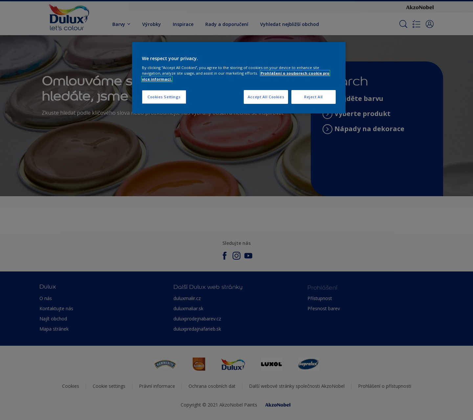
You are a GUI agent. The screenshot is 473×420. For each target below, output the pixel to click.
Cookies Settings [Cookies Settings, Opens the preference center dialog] (164, 96)
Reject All (313, 96)
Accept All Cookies (266, 96)
